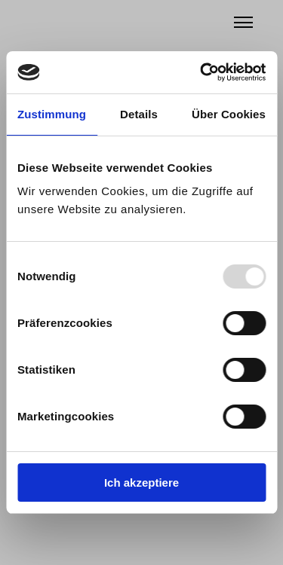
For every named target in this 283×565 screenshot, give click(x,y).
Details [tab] (139, 114)
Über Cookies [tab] (229, 114)
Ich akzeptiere (141, 482)
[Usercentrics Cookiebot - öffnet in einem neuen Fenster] (201, 72)
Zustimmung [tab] (51, 114)
